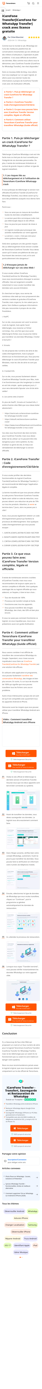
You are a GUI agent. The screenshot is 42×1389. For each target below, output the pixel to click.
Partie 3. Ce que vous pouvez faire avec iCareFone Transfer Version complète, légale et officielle (21, 112)
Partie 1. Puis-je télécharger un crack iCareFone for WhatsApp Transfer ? (19, 95)
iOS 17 (8, 1245)
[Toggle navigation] (37, 3)
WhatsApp (22, 40)
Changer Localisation (14, 1225)
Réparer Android (12, 1238)
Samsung (32, 1225)
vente (32, 504)
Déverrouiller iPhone (21, 1231)
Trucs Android (30, 1238)
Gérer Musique (21, 1252)
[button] (20, 1257)
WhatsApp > (17, 10)
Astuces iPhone (21, 1218)
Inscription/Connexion (17, 1159)
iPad (35, 1245)
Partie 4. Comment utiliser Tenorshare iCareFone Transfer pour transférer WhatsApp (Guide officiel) (21, 122)
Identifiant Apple (21, 1245)
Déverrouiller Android (14, 1211)
